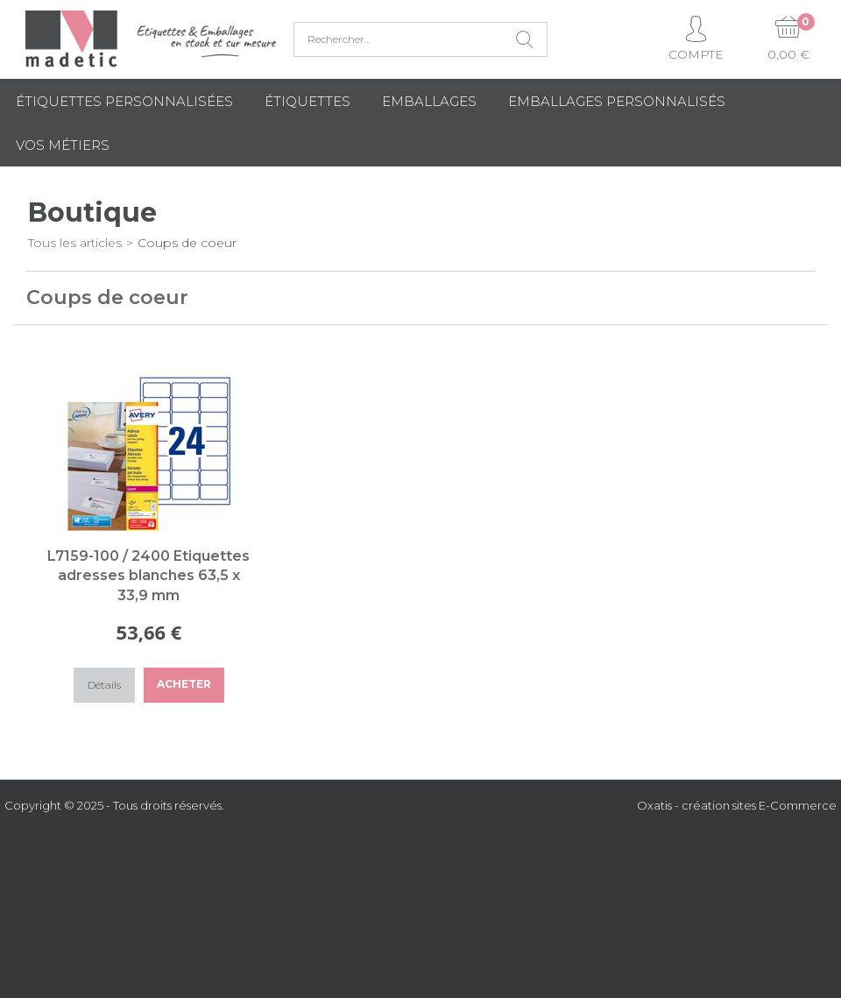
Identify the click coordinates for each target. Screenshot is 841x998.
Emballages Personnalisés (616, 101)
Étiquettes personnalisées (124, 101)
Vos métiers (63, 145)
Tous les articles (75, 243)
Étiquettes (307, 101)
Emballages (429, 101)
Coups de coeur (187, 243)
